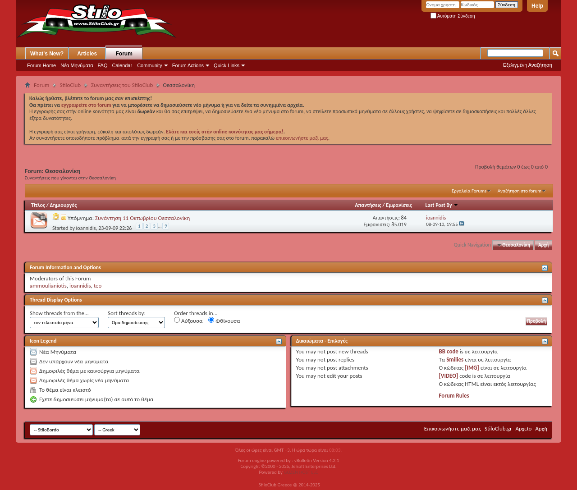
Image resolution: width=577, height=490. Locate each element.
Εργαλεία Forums (469, 191)
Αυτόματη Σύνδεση (452, 16)
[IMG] (472, 367)
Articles (87, 53)
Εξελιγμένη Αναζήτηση (527, 65)
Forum (124, 53)
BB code (448, 351)
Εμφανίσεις (399, 205)
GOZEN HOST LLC (301, 472)
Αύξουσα (188, 320)
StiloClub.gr (498, 428)
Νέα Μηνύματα (76, 65)
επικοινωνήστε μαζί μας (302, 138)
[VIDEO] (448, 375)
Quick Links (226, 65)
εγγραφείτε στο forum (87, 105)
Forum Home (41, 65)
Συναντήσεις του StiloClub (122, 85)
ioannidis (86, 228)
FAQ (103, 65)
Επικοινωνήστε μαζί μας (452, 428)
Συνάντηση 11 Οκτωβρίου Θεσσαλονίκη (142, 218)
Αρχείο (524, 428)
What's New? (47, 53)
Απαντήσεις (368, 205)
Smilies (454, 359)
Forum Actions (188, 65)
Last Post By (442, 205)
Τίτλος (38, 205)
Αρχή (543, 245)
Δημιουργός (63, 205)
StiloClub (70, 85)
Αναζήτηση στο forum (519, 191)
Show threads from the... (59, 313)
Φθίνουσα (224, 320)
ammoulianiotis (48, 285)
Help (537, 6)
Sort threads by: (127, 313)
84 (404, 218)
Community (149, 65)
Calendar (122, 65)
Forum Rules (454, 395)
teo (98, 285)
